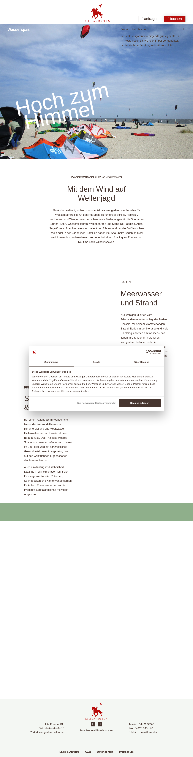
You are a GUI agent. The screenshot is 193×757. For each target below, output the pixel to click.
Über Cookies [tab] (141, 362)
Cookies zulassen (139, 403)
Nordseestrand (84, 237)
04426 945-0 (146, 724)
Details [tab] (96, 362)
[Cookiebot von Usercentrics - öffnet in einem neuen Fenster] (148, 352)
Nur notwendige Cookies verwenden (96, 403)
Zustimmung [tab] (51, 362)
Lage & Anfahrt (69, 751)
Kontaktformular (147, 732)
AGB (88, 751)
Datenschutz (105, 751)
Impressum (126, 751)
